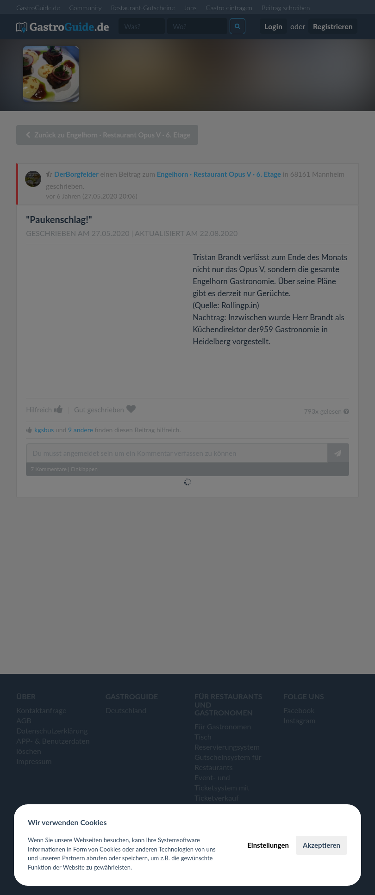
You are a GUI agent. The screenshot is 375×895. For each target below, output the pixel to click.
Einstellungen (268, 845)
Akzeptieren (321, 845)
